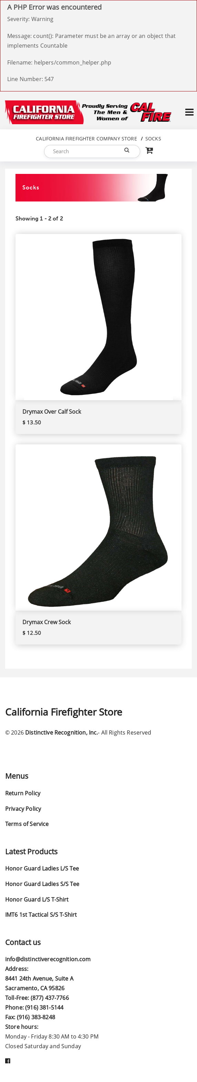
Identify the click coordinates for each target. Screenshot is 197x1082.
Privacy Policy (23, 809)
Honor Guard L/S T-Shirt (37, 899)
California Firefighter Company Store (86, 138)
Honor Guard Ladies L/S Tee (42, 868)
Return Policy (22, 793)
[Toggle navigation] (189, 112)
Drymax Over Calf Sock (51, 411)
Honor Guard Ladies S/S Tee (42, 884)
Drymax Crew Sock (46, 622)
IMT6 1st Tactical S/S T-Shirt (41, 914)
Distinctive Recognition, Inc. (61, 732)
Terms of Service (27, 824)
